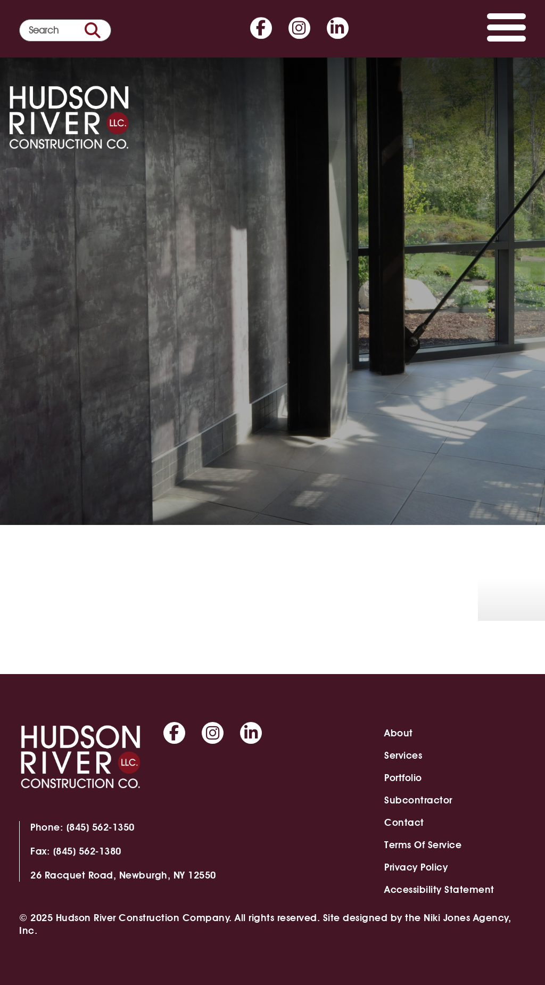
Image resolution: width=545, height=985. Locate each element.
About (398, 732)
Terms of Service (422, 844)
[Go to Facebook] (261, 26)
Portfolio (403, 777)
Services (403, 755)
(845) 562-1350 (101, 827)
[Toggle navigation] (506, 30)
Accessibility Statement (439, 889)
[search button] (93, 30)
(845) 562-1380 (87, 851)
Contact (404, 822)
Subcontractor (418, 800)
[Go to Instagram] (299, 26)
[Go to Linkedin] (338, 26)
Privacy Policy (416, 867)
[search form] (65, 30)
